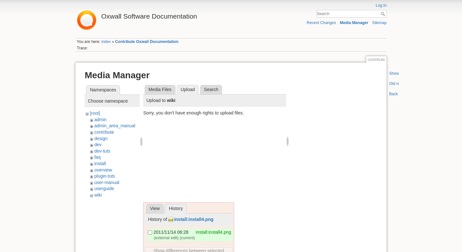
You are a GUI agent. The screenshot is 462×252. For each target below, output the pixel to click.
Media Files (160, 89)
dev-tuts (102, 151)
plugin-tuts (104, 176)
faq (97, 157)
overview (103, 169)
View (155, 208)
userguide (104, 188)
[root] (95, 113)
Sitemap (379, 23)
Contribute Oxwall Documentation (146, 41)
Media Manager (354, 23)
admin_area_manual (114, 125)
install (100, 163)
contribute (104, 132)
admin (100, 119)
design (100, 138)
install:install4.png (193, 219)
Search (384, 14)
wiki (98, 194)
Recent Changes (321, 23)
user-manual (106, 182)
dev (98, 144)
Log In (381, 5)
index (106, 41)
